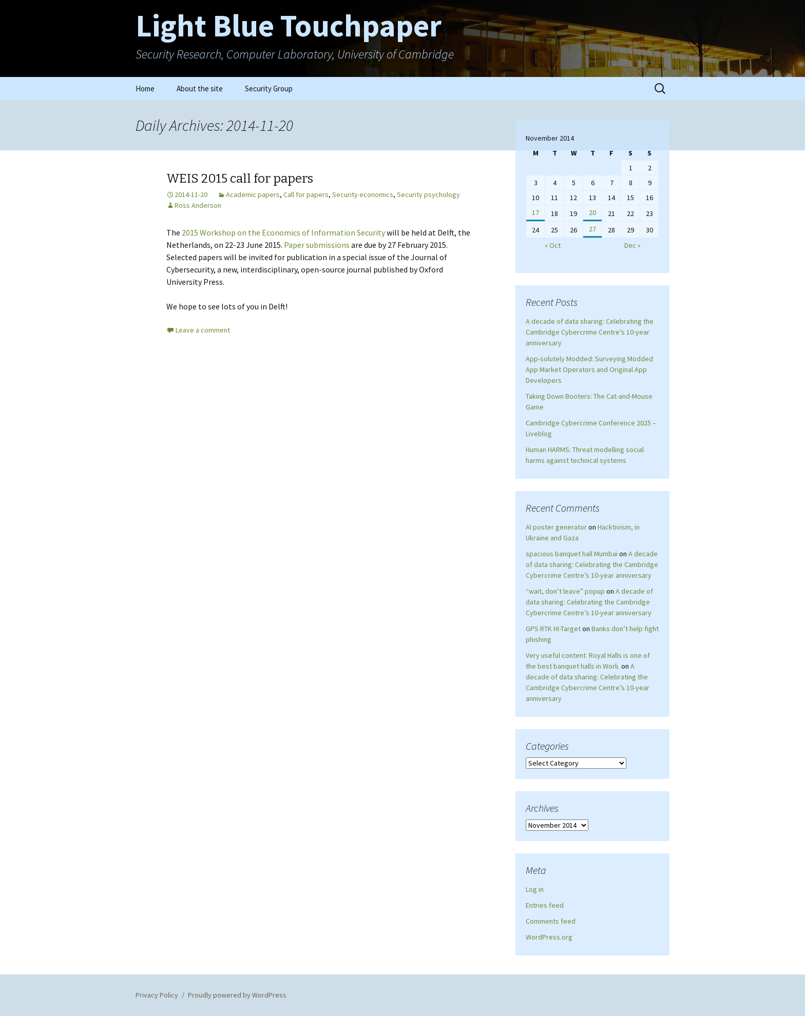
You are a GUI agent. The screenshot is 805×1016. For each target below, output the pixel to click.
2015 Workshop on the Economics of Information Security (283, 232)
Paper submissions (317, 245)
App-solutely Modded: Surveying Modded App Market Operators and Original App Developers (589, 369)
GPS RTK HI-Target (553, 628)
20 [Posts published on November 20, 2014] (592, 212)
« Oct (553, 245)
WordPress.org (549, 937)
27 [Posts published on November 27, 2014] (592, 228)
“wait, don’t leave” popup (565, 591)
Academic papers (253, 194)
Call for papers (306, 194)
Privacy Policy (157, 995)
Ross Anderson (198, 205)
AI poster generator (556, 527)
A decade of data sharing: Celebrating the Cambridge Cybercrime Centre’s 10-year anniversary (590, 332)
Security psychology (428, 194)
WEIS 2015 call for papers (239, 178)
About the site (200, 88)
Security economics (362, 194)
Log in (535, 889)
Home (145, 88)
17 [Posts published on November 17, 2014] (535, 212)
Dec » (632, 245)
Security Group (269, 88)
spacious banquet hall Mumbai (572, 553)
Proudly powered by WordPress (237, 995)
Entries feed (545, 905)
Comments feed (551, 921)
